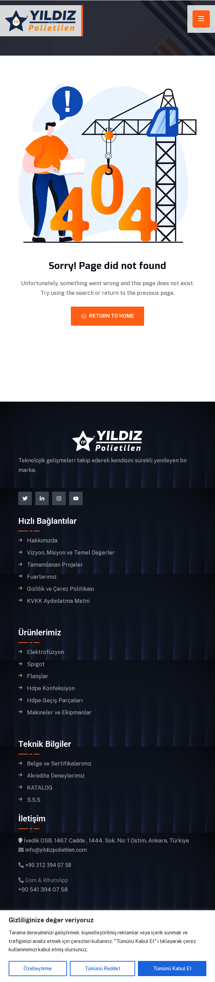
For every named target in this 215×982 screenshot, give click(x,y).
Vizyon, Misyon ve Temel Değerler (71, 553)
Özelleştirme (38, 968)
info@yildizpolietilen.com (56, 850)
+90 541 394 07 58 (43, 889)
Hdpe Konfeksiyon (51, 688)
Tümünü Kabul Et (172, 968)
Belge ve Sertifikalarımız (59, 764)
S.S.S (33, 800)
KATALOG (40, 788)
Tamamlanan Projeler (55, 565)
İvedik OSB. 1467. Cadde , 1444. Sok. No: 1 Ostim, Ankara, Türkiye (106, 840)
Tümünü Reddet (102, 968)
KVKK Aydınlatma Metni (58, 601)
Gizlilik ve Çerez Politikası (60, 589)
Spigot (36, 664)
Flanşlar (37, 676)
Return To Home (107, 316)
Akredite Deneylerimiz (56, 776)
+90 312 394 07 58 (48, 865)
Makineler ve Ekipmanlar (59, 713)
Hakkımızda (42, 541)
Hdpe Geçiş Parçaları (55, 700)
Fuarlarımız (42, 577)
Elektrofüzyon (45, 652)
